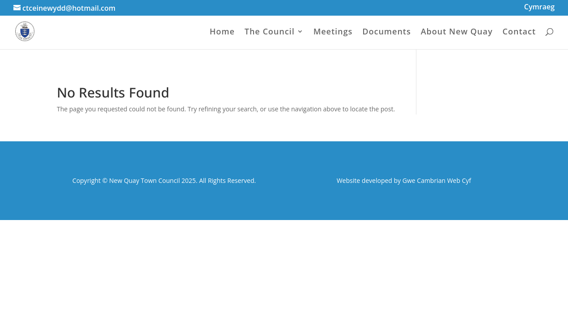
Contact (519, 32)
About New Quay (457, 32)
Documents (386, 32)
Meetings (333, 32)
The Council (270, 32)
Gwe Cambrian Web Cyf (437, 180)
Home (222, 32)
